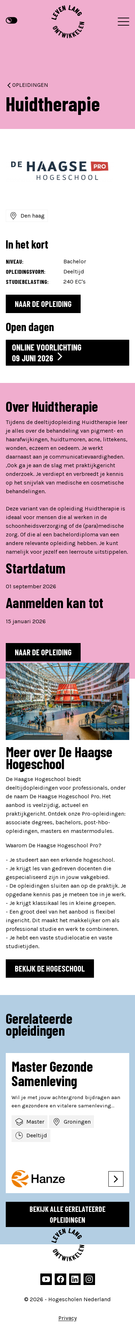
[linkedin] (75, 1279)
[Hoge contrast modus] (11, 20)
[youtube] (46, 1279)
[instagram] (89, 1279)
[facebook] (60, 1279)
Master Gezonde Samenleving (52, 1073)
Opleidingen (27, 84)
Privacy (67, 1318)
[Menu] (123, 22)
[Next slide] (125, 1209)
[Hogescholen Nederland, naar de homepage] (67, 21)
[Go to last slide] (110, 1209)
